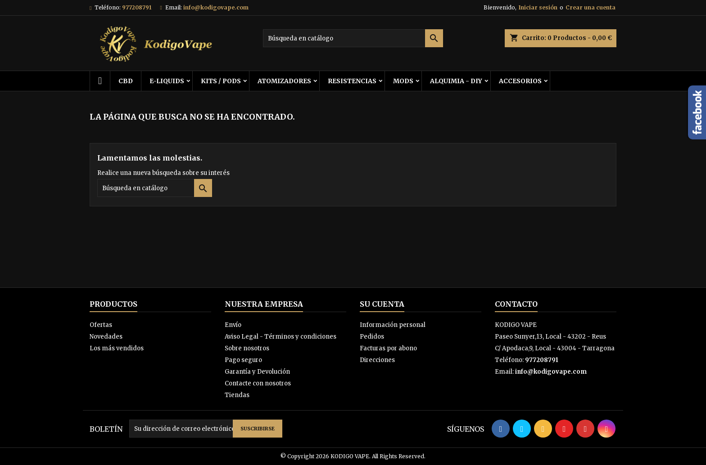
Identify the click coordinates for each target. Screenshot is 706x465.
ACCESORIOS (520, 81)
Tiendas (237, 395)
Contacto (516, 304)
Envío (233, 325)
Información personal (392, 325)
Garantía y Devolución (257, 372)
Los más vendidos (117, 348)
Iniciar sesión (538, 7)
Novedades (106, 336)
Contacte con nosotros (258, 383)
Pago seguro (243, 360)
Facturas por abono (388, 348)
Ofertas (101, 325)
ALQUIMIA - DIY (456, 81)
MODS (403, 81)
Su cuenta (382, 304)
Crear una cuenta (590, 7)
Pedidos (372, 336)
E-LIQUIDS (166, 81)
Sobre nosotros (247, 348)
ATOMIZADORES (284, 81)
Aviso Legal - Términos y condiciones (280, 336)
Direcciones (377, 360)
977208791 (136, 7)
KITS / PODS (221, 81)
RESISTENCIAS (352, 81)
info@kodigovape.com (216, 7)
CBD (125, 81)
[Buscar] (353, 38)
